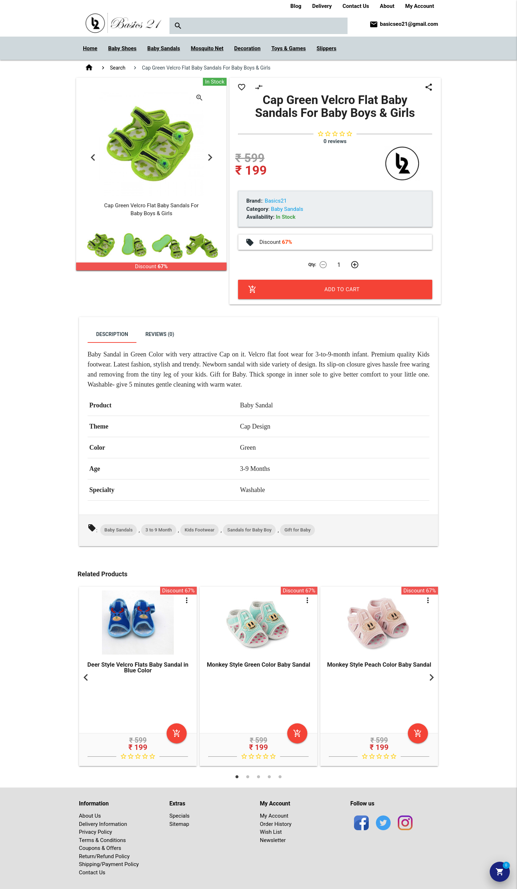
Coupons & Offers (100, 848)
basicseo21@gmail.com (409, 24)
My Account (419, 6)
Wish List (271, 832)
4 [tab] (269, 776)
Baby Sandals (118, 530)
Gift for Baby (297, 530)
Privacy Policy (95, 832)
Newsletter (273, 840)
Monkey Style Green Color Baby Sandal (258, 664)
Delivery (322, 6)
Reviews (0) (159, 334)
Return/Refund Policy (104, 856)
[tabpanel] (138, 677)
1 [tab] (237, 776)
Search (117, 68)
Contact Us (356, 6)
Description (112, 334)
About (387, 6)
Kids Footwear (199, 530)
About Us (90, 816)
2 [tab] (247, 776)
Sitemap (179, 824)
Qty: (312, 264)
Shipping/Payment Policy (109, 864)
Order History (276, 824)
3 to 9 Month (158, 530)
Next (210, 157)
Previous (93, 157)
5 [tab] (280, 776)
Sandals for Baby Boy (249, 530)
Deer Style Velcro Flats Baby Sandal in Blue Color (137, 667)
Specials (179, 816)
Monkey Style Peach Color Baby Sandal (379, 664)
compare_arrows (259, 87)
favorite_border (241, 87)
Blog (296, 6)
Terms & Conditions (102, 840)
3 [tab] (258, 776)
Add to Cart (304, 289)
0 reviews (334, 141)
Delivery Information (103, 824)
